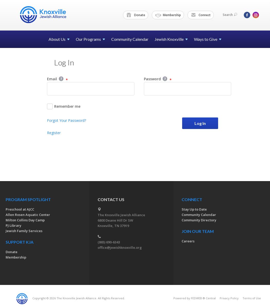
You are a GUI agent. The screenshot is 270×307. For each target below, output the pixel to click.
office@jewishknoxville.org (120, 247)
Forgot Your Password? (66, 120)
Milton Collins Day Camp (25, 220)
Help (61, 78)
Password (158, 79)
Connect (201, 15)
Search (230, 15)
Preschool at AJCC (20, 209)
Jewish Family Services (24, 231)
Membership (168, 15)
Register (54, 132)
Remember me (63, 106)
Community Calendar (129, 39)
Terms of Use (252, 298)
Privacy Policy (229, 298)
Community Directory (199, 220)
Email (57, 79)
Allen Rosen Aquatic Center (28, 214)
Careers (188, 241)
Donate (136, 15)
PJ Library (13, 225)
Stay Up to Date (194, 209)
